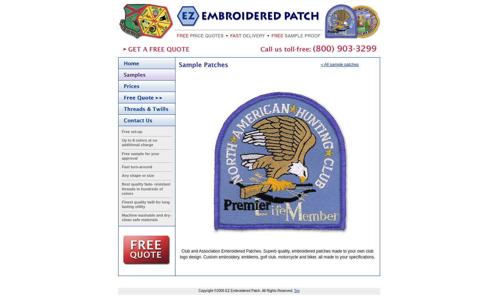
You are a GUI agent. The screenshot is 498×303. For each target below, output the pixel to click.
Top (296, 291)
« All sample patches (340, 64)
